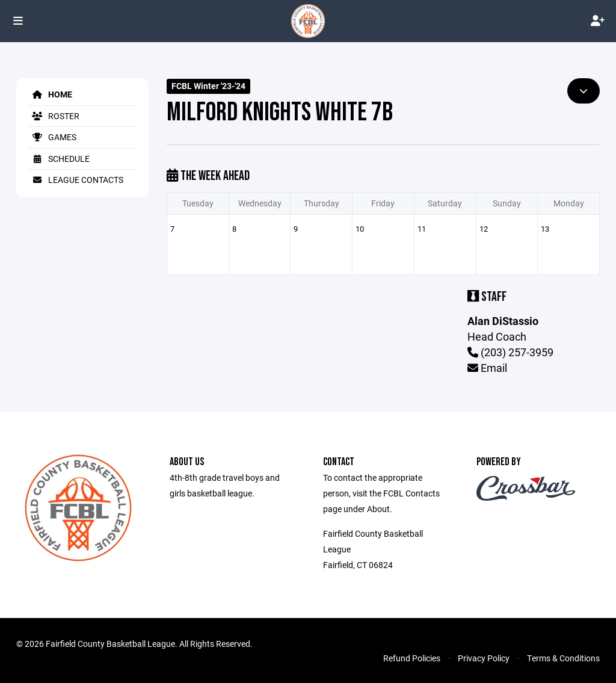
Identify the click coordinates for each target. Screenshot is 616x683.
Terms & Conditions (563, 658)
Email (487, 367)
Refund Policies (411, 658)
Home (50, 94)
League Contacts (75, 179)
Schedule (59, 158)
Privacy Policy (484, 658)
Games (52, 137)
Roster (53, 116)
